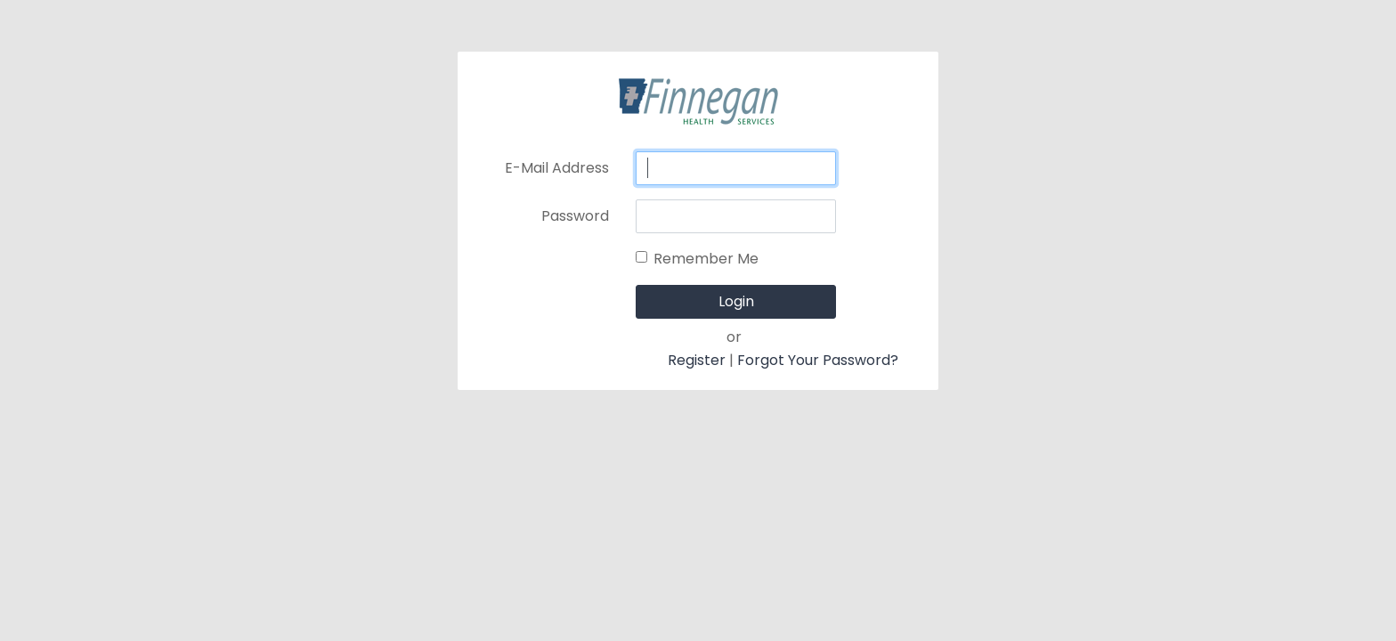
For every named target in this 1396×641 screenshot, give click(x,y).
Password (575, 216)
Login (736, 301)
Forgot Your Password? (817, 360)
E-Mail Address (557, 168)
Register (697, 360)
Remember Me (706, 258)
